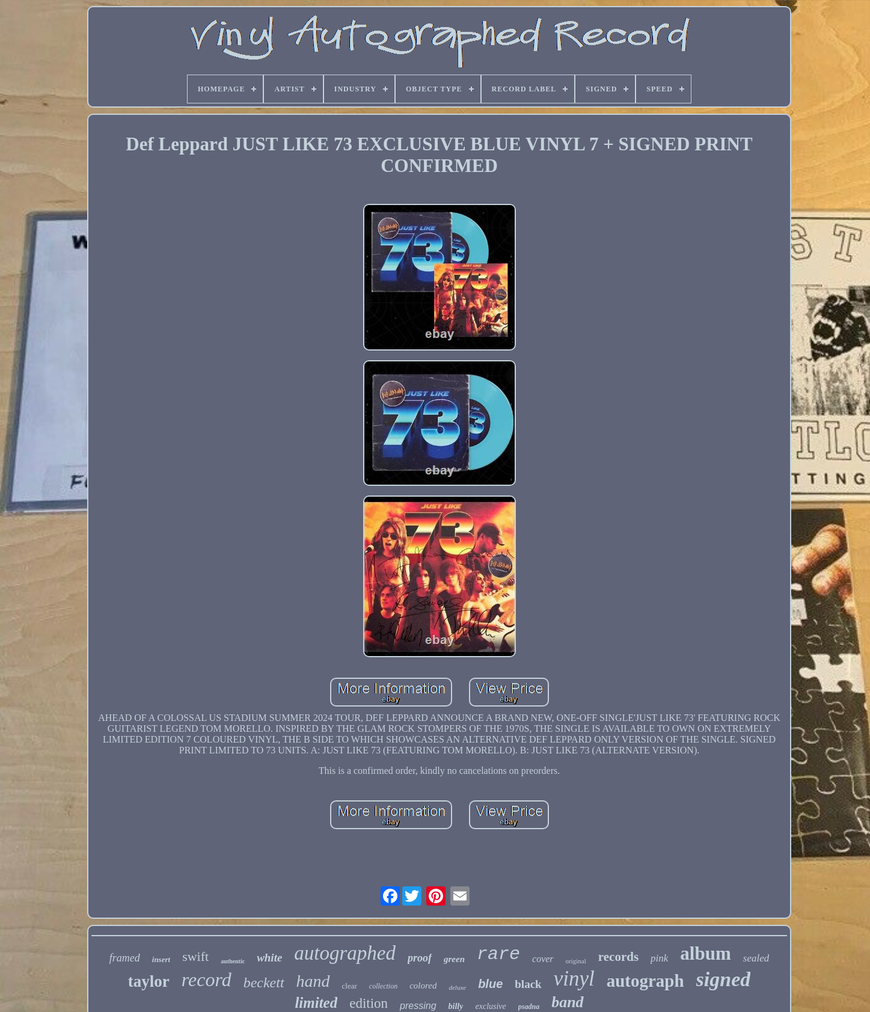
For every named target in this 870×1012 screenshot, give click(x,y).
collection (383, 986)
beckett (264, 982)
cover (543, 959)
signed (723, 979)
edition (368, 1003)
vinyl (574, 978)
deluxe (457, 987)
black (528, 984)
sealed (756, 958)
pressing (418, 1006)
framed (124, 958)
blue (490, 983)
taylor (149, 981)
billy (456, 1006)
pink (659, 958)
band (567, 1002)
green (454, 959)
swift (195, 956)
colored (423, 985)
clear (349, 985)
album (705, 953)
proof (420, 958)
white (269, 957)
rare (498, 954)
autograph (645, 980)
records (618, 956)
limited (316, 1003)
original (576, 960)
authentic (233, 961)
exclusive (490, 1006)
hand (313, 981)
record (206, 979)
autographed (345, 953)
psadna (528, 1006)
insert (161, 959)
